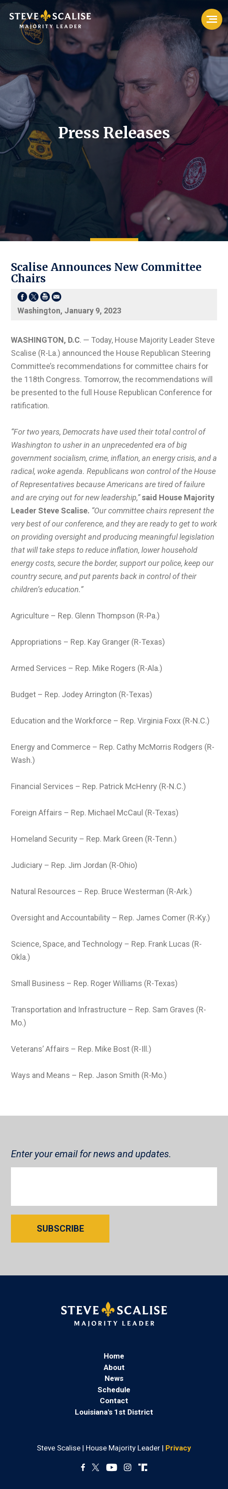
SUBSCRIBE (60, 1228)
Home (114, 1356)
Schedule (114, 1389)
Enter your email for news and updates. (91, 1153)
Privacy (178, 1447)
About (114, 1367)
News (114, 1378)
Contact (114, 1400)
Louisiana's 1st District (114, 1412)
